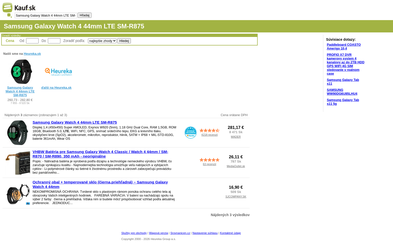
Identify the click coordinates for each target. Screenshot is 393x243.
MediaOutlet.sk (236, 166)
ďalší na (56, 87)
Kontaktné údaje (230, 232)
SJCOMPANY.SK (236, 196)
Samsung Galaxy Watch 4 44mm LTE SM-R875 (20, 91)
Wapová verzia (158, 232)
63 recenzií (209, 164)
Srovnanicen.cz (180, 232)
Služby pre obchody (134, 232)
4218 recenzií (209, 134)
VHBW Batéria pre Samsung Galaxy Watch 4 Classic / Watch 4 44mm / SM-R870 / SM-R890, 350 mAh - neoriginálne (100, 154)
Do (44, 41)
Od (22, 41)
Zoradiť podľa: (74, 41)
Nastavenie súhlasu (205, 232)
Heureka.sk (32, 54)
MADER (236, 136)
